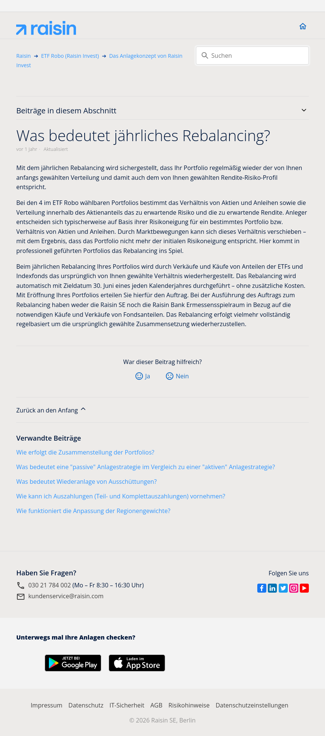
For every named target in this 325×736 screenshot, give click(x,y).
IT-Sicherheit (126, 705)
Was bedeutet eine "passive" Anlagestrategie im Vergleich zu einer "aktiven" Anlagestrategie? (145, 467)
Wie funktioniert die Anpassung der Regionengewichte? (93, 511)
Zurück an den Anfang (51, 409)
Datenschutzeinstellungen (252, 705)
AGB (156, 705)
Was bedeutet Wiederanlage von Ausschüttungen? (86, 481)
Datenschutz (85, 705)
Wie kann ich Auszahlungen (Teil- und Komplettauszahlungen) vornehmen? (120, 496)
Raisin (23, 55)
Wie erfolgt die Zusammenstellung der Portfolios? (85, 452)
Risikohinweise (189, 705)
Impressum (46, 705)
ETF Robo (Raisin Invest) (70, 55)
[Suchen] (252, 56)
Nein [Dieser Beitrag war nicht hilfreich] (182, 376)
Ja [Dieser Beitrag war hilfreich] (147, 376)
